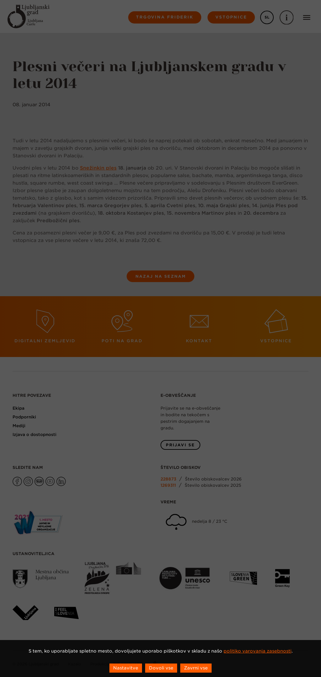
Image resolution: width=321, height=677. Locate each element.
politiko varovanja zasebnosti (258, 650)
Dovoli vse (161, 667)
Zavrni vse (196, 667)
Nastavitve (125, 667)
